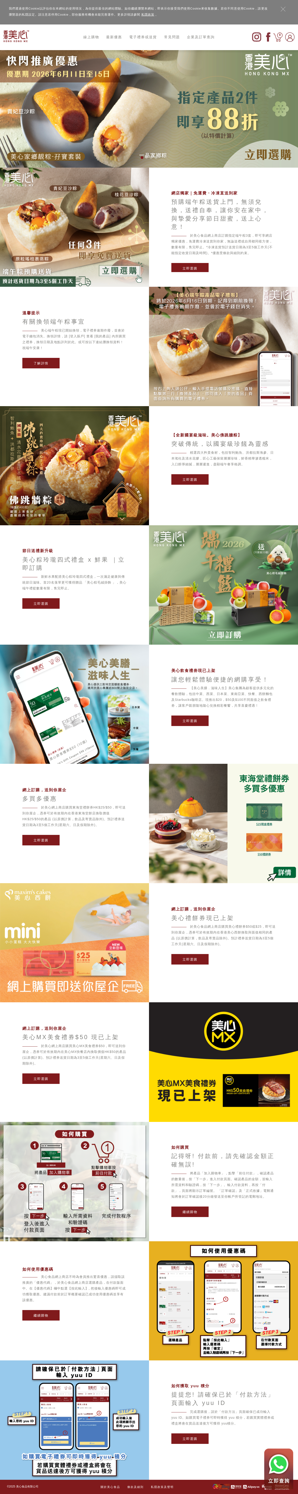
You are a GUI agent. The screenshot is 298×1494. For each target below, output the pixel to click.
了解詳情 (41, 363)
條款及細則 (135, 1487)
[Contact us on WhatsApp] (278, 1469)
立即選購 (190, 268)
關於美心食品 (110, 1487)
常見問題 (172, 37)
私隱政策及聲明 (162, 1487)
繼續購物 (190, 1212)
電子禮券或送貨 (143, 37)
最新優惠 (114, 37)
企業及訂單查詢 (201, 37)
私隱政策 (147, 14)
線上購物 (91, 37)
